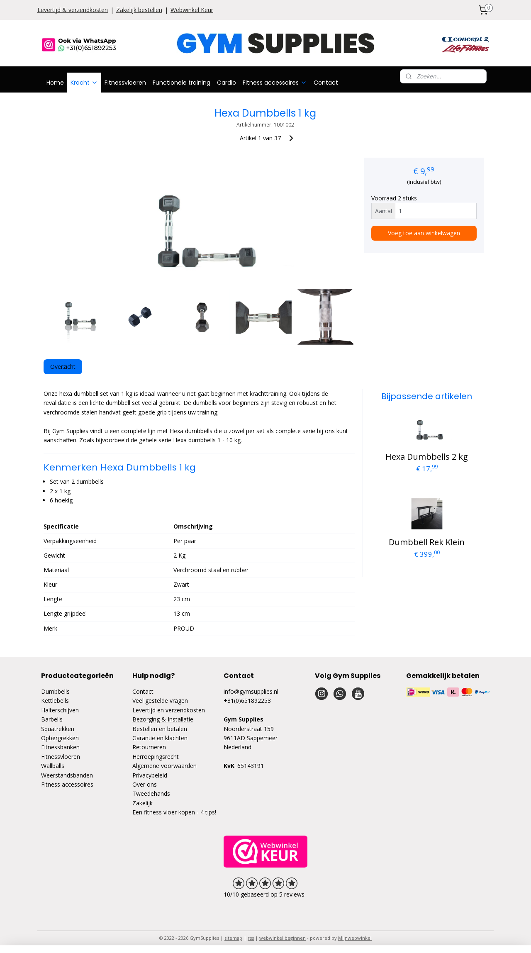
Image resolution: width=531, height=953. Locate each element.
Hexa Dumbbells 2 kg (426, 456)
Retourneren (149, 747)
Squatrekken (57, 729)
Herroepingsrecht (155, 756)
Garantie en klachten (160, 738)
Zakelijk (142, 803)
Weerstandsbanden (67, 775)
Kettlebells (55, 700)
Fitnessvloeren (125, 82)
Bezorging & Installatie (162, 719)
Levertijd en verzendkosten (168, 710)
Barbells (52, 719)
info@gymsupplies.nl (251, 691)
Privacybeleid (149, 775)
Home (55, 82)
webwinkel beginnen (282, 938)
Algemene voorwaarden (164, 766)
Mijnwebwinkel (355, 938)
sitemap (233, 938)
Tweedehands (151, 793)
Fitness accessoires (275, 82)
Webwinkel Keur (192, 10)
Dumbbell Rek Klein (427, 542)
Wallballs (52, 766)
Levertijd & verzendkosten (72, 10)
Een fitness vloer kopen (163, 812)
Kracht (84, 82)
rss (251, 938)
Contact (326, 82)
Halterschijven (60, 710)
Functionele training (181, 82)
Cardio (226, 82)
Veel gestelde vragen (160, 700)
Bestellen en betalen (159, 729)
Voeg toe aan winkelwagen (424, 233)
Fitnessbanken (60, 747)
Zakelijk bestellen (139, 10)
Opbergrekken (60, 738)
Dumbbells (55, 691)
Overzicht (63, 366)
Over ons (144, 784)
